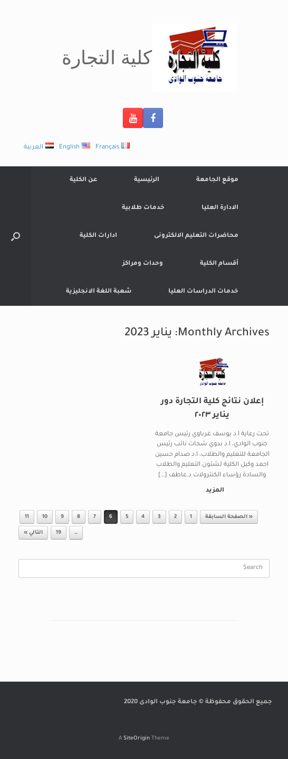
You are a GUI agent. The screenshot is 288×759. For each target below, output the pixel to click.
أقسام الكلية (219, 264)
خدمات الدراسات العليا (203, 291)
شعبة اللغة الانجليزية (98, 291)
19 (58, 533)
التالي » (33, 533)
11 (27, 517)
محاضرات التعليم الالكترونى (196, 236)
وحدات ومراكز (142, 264)
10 (44, 517)
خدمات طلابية (143, 208)
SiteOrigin (136, 739)
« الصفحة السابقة (229, 517)
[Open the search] (15, 236)
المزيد (212, 490)
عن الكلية (83, 180)
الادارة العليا (219, 208)
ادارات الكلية (98, 236)
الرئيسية (146, 180)
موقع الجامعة (217, 180)
